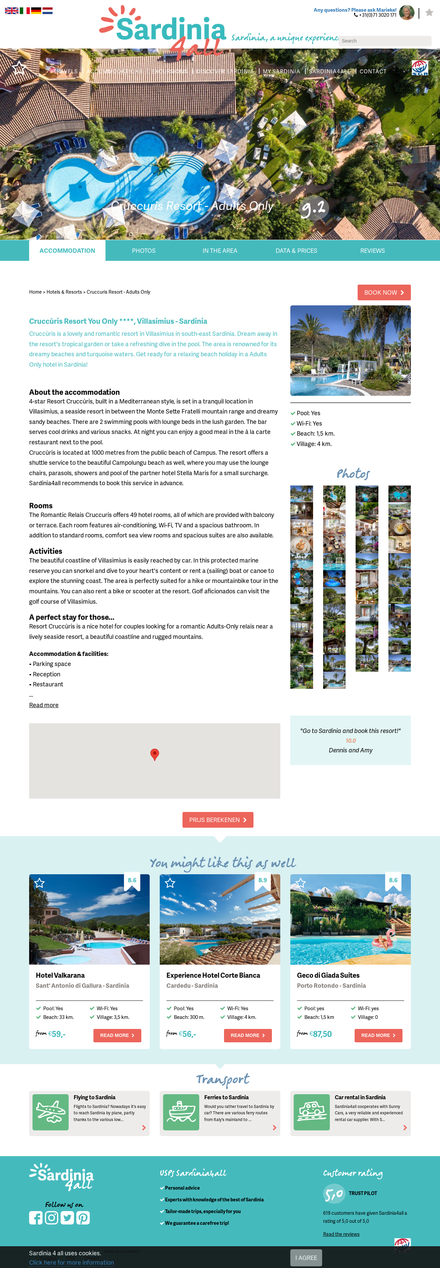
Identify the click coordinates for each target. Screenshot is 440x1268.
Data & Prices (296, 250)
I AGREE (307, 1257)
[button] (154, 755)
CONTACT (377, 71)
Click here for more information (70, 1262)
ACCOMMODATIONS (112, 71)
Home (35, 291)
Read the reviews (341, 1233)
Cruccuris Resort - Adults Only (118, 291)
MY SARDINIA (285, 71)
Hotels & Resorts (64, 291)
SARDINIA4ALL (334, 71)
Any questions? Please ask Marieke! (353, 10)
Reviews (372, 250)
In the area (220, 250)
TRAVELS (62, 71)
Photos (143, 250)
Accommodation (67, 250)
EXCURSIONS (168, 71)
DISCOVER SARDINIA (227, 71)
